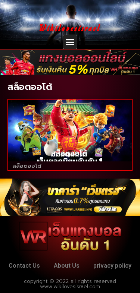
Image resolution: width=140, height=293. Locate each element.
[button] (70, 42)
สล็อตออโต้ (26, 166)
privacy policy (112, 265)
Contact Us (24, 265)
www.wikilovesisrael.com (70, 286)
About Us (67, 265)
